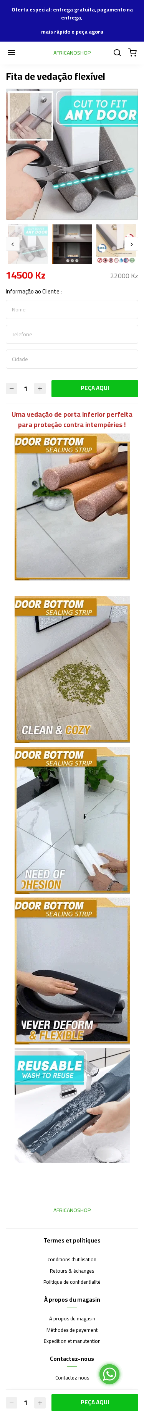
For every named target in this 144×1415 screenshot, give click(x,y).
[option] (72, 154)
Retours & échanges (72, 1271)
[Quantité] (26, 388)
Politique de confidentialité (72, 1282)
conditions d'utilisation (72, 1260)
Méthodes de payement (72, 1330)
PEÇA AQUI (95, 387)
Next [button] (131, 244)
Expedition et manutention (72, 1341)
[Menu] (11, 53)
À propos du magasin (72, 1319)
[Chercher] (117, 53)
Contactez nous (72, 1378)
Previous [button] (13, 244)
